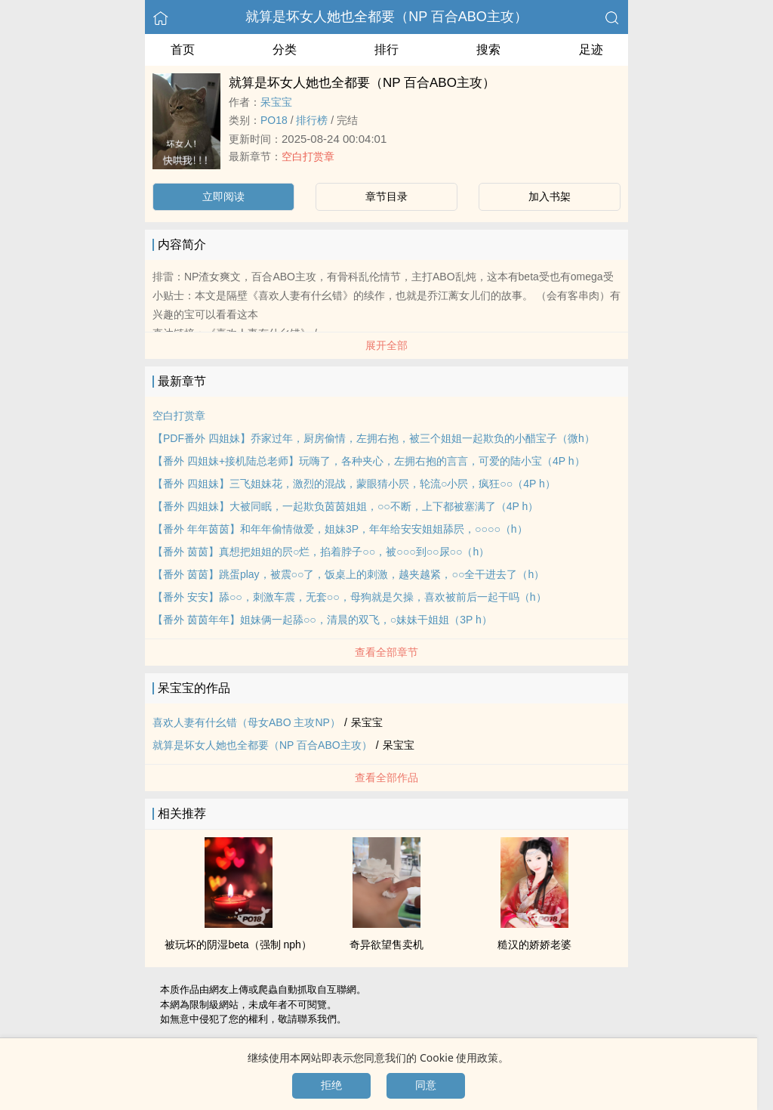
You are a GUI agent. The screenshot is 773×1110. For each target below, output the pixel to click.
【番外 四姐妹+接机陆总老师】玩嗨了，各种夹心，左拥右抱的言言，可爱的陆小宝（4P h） (368, 461)
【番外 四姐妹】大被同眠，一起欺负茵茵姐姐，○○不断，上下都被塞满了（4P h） (345, 506)
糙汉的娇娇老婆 (534, 944)
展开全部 (386, 345)
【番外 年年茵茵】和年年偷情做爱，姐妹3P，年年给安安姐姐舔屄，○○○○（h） (340, 529)
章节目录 (386, 196)
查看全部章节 (386, 652)
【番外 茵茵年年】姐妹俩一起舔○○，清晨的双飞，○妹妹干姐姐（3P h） (322, 620)
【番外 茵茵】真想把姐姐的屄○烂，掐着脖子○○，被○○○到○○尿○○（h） (320, 552)
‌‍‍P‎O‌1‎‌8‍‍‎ (274, 120)
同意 (425, 1085)
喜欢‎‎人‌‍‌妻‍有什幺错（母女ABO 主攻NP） (246, 722)
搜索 (488, 49)
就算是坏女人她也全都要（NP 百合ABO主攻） (386, 16)
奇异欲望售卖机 (386, 944)
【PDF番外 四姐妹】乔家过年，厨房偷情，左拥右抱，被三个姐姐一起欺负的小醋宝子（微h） (373, 438)
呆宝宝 (276, 102)
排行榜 (312, 120)
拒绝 (331, 1085)
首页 (183, 49)
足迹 (591, 49)
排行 (386, 49)
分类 (285, 49)
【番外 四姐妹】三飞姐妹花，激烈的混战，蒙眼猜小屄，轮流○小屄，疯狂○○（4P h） (354, 484)
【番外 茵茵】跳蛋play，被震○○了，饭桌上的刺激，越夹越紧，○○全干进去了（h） (348, 574)
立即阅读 (223, 196)
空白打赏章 (308, 156)
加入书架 (549, 196)
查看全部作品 (386, 777)
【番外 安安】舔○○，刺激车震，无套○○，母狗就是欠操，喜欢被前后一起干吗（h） (349, 597)
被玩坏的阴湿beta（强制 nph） (238, 944)
